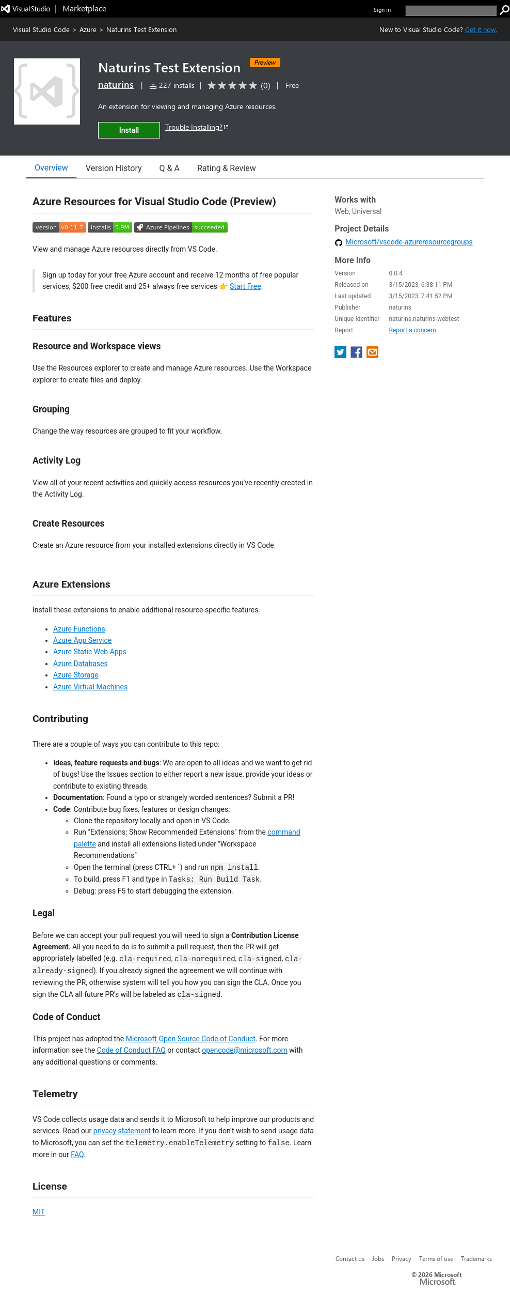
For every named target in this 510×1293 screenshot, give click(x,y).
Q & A (170, 168)
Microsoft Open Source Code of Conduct (191, 1039)
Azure (88, 29)
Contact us (350, 1258)
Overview (51, 168)
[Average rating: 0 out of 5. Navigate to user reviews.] (237, 85)
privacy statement (122, 1131)
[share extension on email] (372, 355)
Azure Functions (79, 629)
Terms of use (436, 1258)
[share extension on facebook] (357, 355)
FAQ (77, 1154)
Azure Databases (80, 663)
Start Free (245, 286)
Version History (114, 168)
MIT (39, 1212)
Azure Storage (76, 675)
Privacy (401, 1258)
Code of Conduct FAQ (131, 1050)
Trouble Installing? (197, 127)
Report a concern (412, 330)
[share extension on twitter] (341, 355)
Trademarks (476, 1258)
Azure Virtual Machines (90, 687)
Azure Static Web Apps (89, 652)
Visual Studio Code (41, 29)
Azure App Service (82, 640)
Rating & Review (226, 168)
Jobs (378, 1258)
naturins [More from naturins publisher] (116, 84)
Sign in (382, 9)
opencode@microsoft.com (245, 1050)
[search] (451, 10)
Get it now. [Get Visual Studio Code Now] (481, 29)
